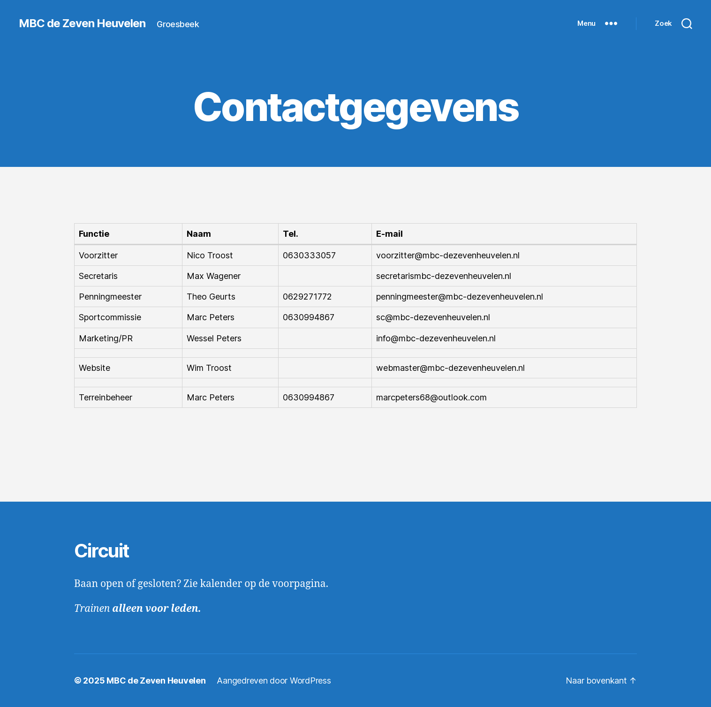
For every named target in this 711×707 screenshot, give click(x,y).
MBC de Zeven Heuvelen (82, 23)
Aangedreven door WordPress (274, 680)
